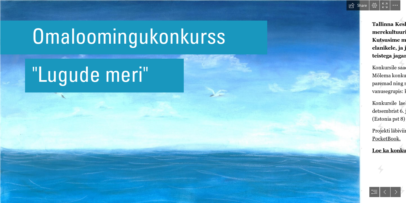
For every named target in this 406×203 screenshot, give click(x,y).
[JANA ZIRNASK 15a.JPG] (180, 101)
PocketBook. (386, 139)
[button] (358, 5)
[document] (203, 101)
